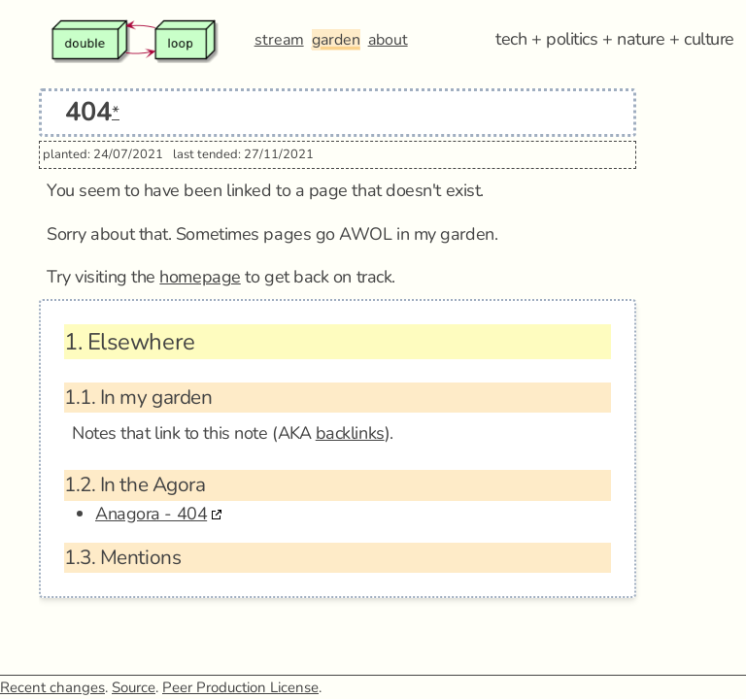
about (388, 39)
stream (279, 39)
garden (336, 39)
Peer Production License (240, 687)
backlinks (350, 433)
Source (133, 687)
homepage (199, 276)
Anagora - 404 (151, 513)
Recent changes (52, 687)
